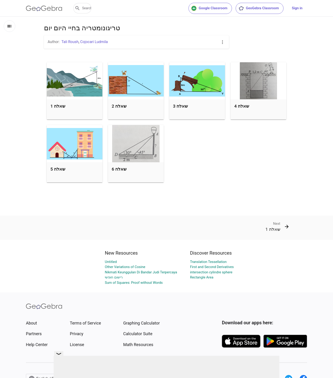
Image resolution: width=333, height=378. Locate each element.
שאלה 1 (57, 106)
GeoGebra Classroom (258, 8)
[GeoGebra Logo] (44, 8)
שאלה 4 (241, 106)
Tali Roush (70, 42)
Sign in (297, 8)
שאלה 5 (57, 169)
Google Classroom (209, 8)
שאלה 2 (119, 106)
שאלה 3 (180, 106)
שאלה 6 (119, 169)
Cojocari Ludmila (94, 42)
